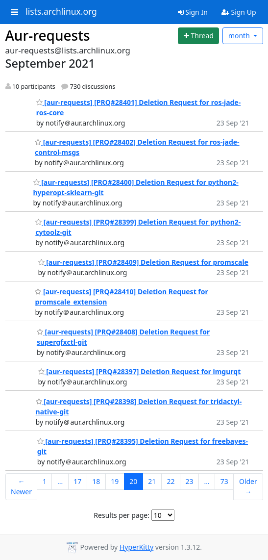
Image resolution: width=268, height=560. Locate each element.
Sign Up (238, 12)
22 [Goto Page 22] (170, 481)
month (240, 35)
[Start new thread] (198, 35)
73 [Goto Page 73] (224, 481)
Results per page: (121, 515)
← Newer (21, 486)
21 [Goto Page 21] (152, 481)
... (60, 481)
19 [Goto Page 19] (115, 481)
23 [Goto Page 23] (189, 481)
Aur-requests (47, 35)
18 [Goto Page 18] (96, 481)
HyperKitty (136, 547)
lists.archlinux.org (61, 12)
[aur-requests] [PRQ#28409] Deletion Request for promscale (143, 262)
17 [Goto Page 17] (77, 481)
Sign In (193, 12)
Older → (248, 486)
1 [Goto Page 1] (45, 481)
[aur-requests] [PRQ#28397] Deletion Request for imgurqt (139, 371)
